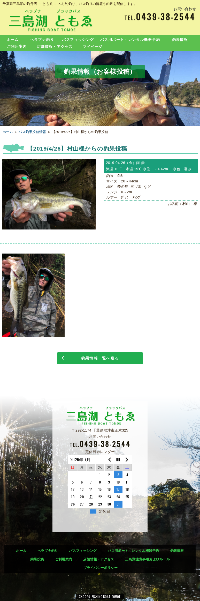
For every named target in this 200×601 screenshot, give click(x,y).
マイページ (93, 46)
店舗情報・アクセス (55, 46)
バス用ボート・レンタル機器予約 (130, 40)
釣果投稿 (37, 559)
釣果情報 (180, 40)
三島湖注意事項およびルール (147, 559)
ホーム (13, 40)
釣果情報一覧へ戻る (100, 358)
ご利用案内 (17, 46)
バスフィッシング (78, 40)
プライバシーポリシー (100, 568)
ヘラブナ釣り (42, 40)
